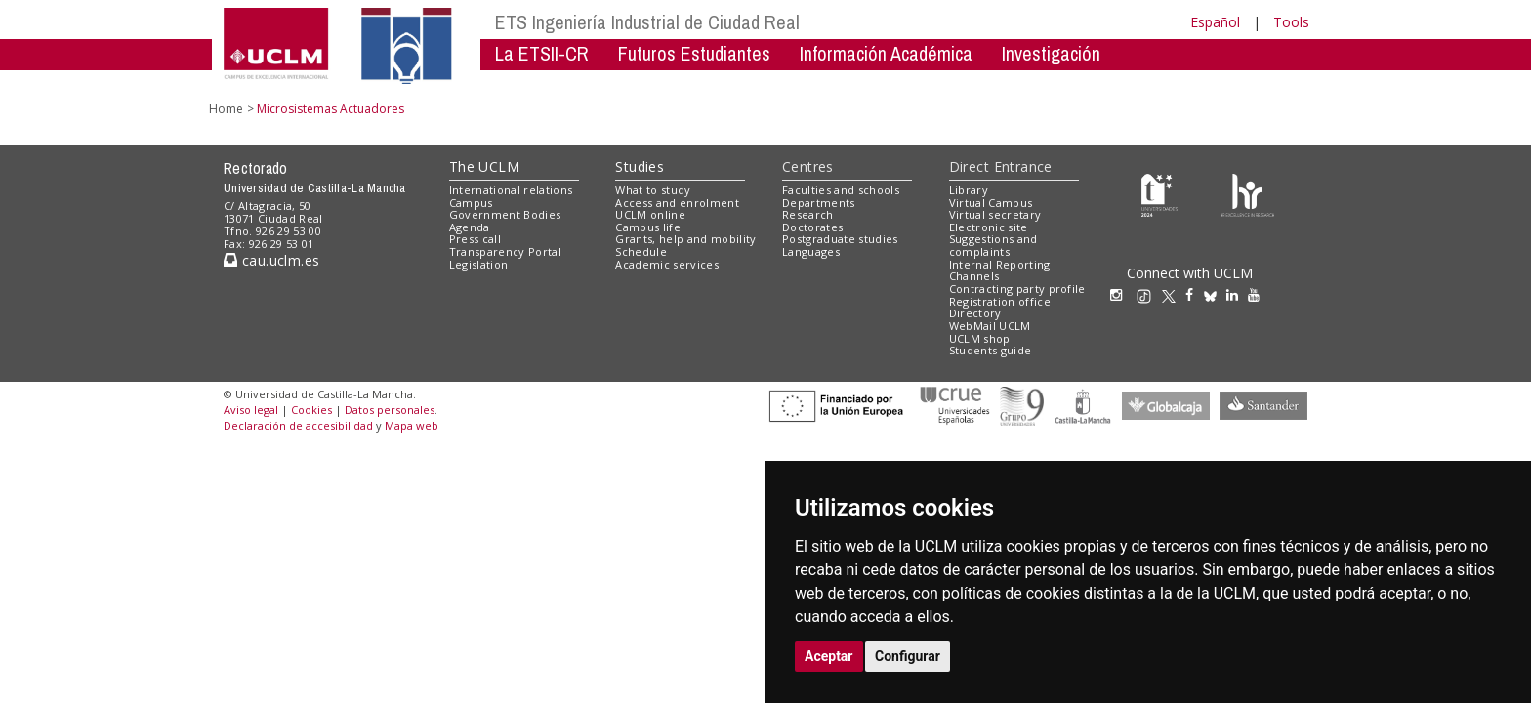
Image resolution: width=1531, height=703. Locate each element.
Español (1215, 22)
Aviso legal (251, 409)
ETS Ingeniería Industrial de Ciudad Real (647, 22)
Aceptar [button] (829, 656)
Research (808, 214)
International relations (511, 190)
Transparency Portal (505, 251)
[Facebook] (1194, 294)
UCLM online (650, 214)
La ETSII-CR (542, 53)
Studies (639, 166)
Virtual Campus (991, 202)
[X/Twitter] (1173, 294)
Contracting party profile (1017, 288)
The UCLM (484, 166)
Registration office (1000, 301)
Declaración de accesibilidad (298, 425)
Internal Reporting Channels (1000, 270)
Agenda (469, 227)
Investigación (1051, 53)
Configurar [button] (907, 656)
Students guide (990, 350)
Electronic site (988, 227)
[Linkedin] (1232, 294)
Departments (818, 202)
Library (968, 190)
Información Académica (886, 53)
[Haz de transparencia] (1159, 194)
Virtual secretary (995, 214)
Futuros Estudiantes (694, 53)
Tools (1291, 22)
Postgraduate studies (840, 238)
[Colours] (1247, 194)
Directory (975, 313)
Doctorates (812, 227)
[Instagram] (1121, 294)
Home (226, 109)
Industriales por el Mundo (589, 82)
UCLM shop (980, 338)
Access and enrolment (677, 202)
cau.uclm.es (271, 260)
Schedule (641, 251)
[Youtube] (1258, 294)
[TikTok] (1149, 294)
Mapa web (411, 425)
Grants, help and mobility (685, 238)
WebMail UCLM (990, 325)
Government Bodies (505, 214)
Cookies (311, 409)
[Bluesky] (1215, 294)
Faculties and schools (840, 190)
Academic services (667, 264)
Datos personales (389, 409)
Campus (471, 202)
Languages (811, 251)
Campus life (648, 227)
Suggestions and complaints (993, 245)
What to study (652, 190)
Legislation (479, 264)
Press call (475, 238)
